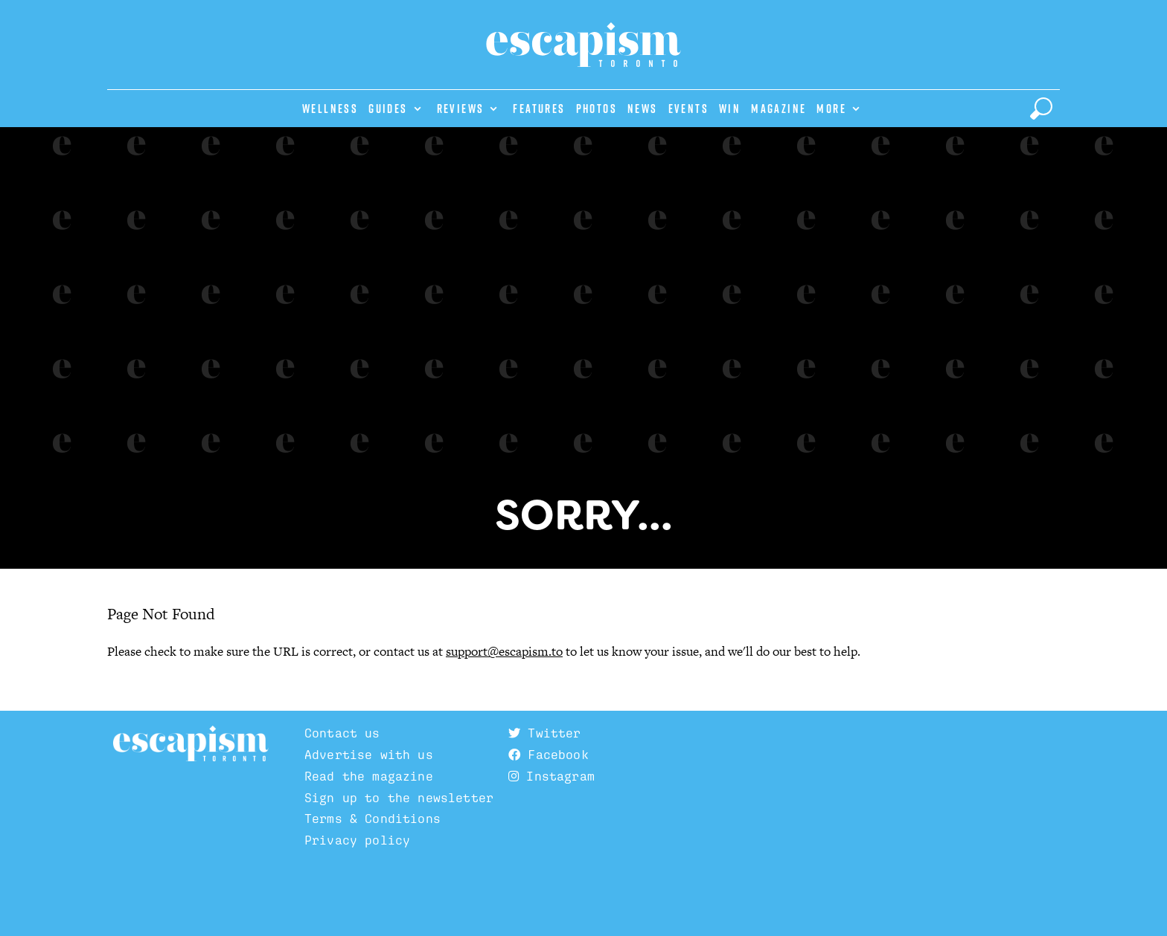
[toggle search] (1041, 108)
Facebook (548, 754)
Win (730, 108)
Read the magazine (368, 776)
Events (688, 108)
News (642, 108)
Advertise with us (368, 754)
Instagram (551, 776)
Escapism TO (191, 744)
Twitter (544, 733)
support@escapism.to (504, 651)
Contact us (342, 733)
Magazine (778, 108)
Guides (387, 108)
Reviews (461, 108)
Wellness (330, 108)
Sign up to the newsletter (398, 797)
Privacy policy (357, 840)
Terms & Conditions (372, 818)
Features (539, 108)
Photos (596, 108)
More (831, 108)
